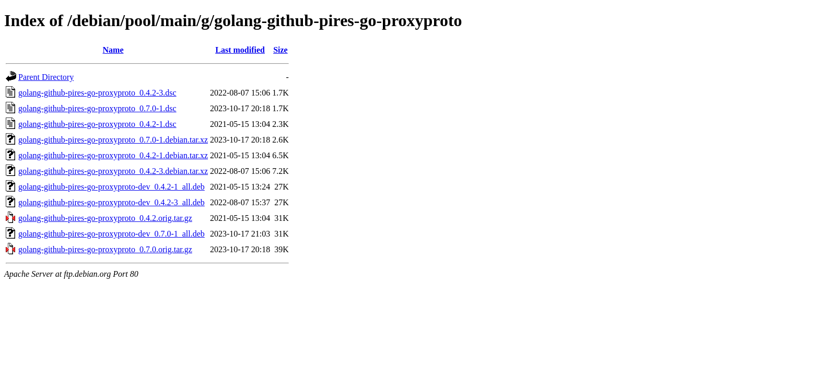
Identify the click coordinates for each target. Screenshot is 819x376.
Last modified (240, 49)
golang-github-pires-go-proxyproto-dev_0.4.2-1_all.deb (111, 186)
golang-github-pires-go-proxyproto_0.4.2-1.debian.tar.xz (113, 155)
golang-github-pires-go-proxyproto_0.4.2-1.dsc (97, 124)
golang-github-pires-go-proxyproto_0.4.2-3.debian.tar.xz (113, 171)
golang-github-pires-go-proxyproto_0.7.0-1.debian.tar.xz (113, 139)
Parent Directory (46, 77)
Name (113, 49)
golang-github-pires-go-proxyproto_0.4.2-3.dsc (97, 92)
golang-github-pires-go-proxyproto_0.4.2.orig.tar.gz (105, 218)
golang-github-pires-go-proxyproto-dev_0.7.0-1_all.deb (111, 233)
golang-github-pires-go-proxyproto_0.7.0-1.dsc (97, 108)
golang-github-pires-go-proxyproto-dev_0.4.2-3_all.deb (111, 202)
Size (280, 49)
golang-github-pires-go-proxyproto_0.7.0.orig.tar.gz (105, 249)
